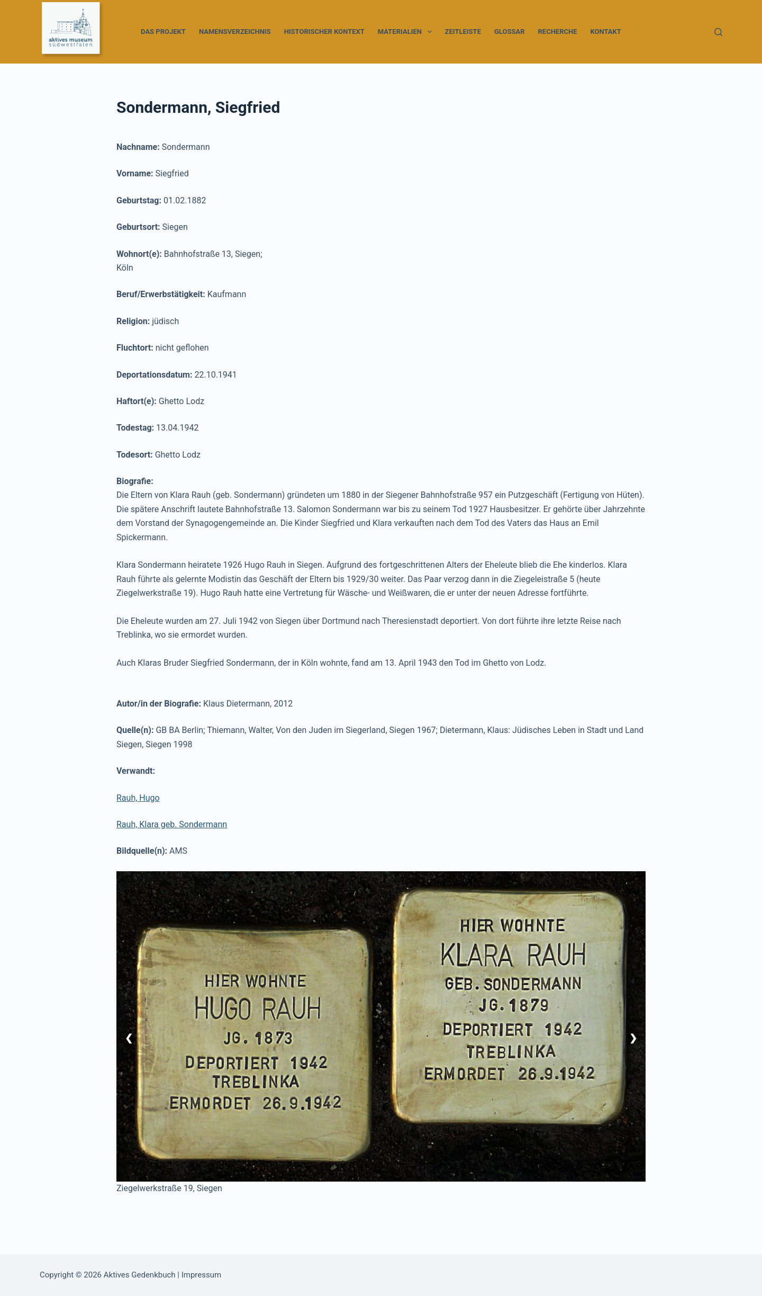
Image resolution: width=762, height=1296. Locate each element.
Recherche (557, 31)
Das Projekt (163, 31)
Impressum (201, 1275)
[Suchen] (718, 32)
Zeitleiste (463, 31)
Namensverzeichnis (235, 31)
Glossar (509, 31)
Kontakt (605, 31)
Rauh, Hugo (138, 798)
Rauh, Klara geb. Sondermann (171, 824)
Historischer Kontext (324, 31)
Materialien (407, 31)
